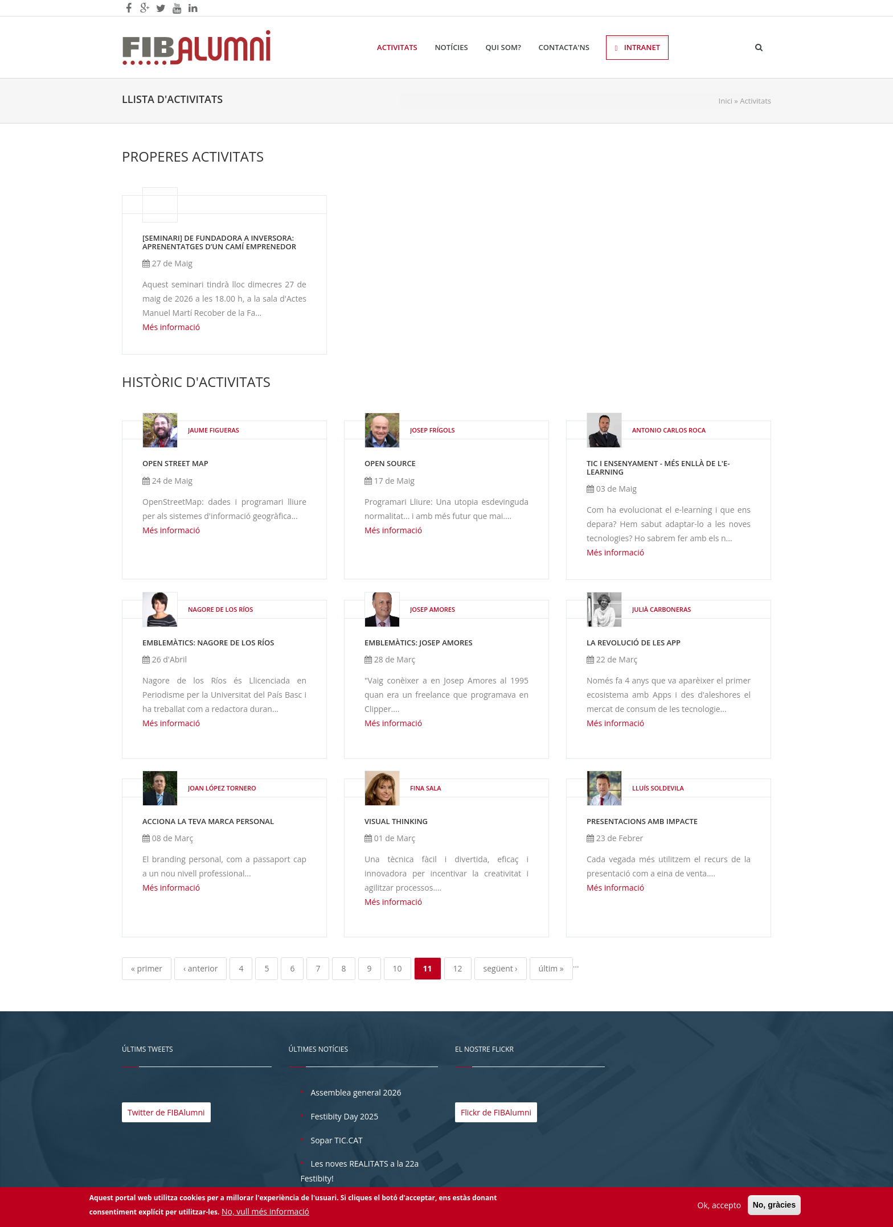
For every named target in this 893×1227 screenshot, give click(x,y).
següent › (501, 968)
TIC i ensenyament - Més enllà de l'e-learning (658, 467)
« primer (146, 968)
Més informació (171, 327)
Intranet (637, 47)
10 (397, 968)
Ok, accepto (720, 1206)
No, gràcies (774, 1206)
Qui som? (503, 47)
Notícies (451, 47)
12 (457, 968)
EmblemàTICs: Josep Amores (418, 642)
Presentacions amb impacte (642, 821)
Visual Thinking (396, 821)
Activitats (397, 47)
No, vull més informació (265, 1213)
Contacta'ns (564, 47)
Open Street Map (175, 463)
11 (427, 968)
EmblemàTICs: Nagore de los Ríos (208, 642)
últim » (551, 968)
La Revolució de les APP (634, 642)
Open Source (390, 463)
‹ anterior (200, 968)
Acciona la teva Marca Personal (208, 821)
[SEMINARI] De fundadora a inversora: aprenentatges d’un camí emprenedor (219, 242)
